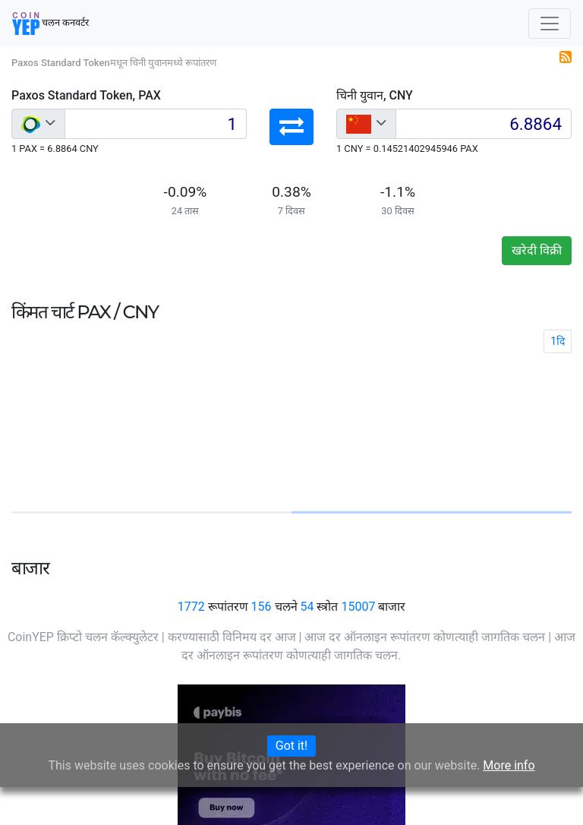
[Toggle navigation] (549, 23)
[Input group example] (156, 124)
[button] (291, 127)
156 (261, 606)
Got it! (291, 745)
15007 (358, 606)
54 (307, 606)
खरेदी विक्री (537, 250)
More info (508, 765)
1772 (191, 606)
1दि (557, 341)
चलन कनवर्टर (50, 23)
